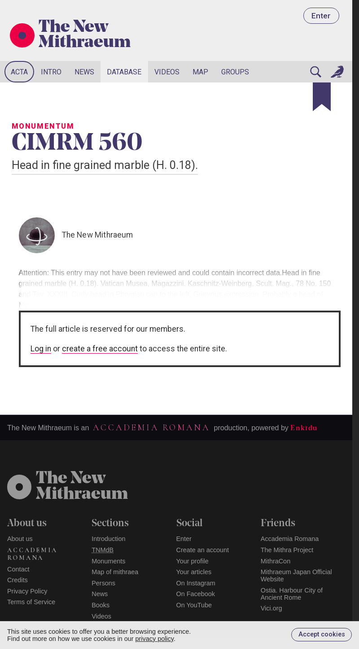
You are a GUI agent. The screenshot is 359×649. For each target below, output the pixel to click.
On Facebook (195, 593)
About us (20, 538)
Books (100, 605)
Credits (17, 580)
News (84, 72)
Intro (51, 72)
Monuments (108, 561)
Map (200, 72)
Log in (41, 348)
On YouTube (194, 605)
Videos (167, 72)
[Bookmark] (322, 96)
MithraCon (275, 561)
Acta (19, 72)
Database (124, 72)
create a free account (100, 348)
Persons (103, 583)
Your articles (194, 571)
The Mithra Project (287, 550)
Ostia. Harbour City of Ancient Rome (292, 594)
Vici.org (271, 608)
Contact (18, 569)
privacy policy (155, 638)
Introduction (108, 538)
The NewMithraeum (82, 486)
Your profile (192, 561)
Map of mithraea (115, 571)
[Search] (315, 71)
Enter (321, 15)
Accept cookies (321, 634)
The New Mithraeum (85, 35)
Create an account (202, 550)
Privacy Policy (27, 591)
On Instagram (195, 583)
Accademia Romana (151, 427)
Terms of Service (31, 602)
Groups (235, 72)
